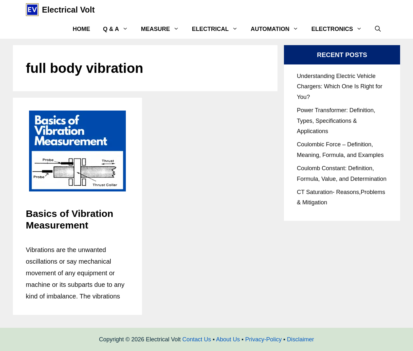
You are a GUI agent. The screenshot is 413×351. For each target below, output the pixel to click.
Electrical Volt (68, 9)
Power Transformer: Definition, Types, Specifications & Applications (336, 120)
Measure (163, 29)
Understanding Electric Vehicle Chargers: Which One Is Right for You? (339, 86)
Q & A (118, 29)
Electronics (339, 29)
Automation (278, 29)
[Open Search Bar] (377, 29)
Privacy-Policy (263, 339)
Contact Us (196, 339)
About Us (228, 339)
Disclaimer (300, 339)
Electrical (218, 29)
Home (81, 29)
